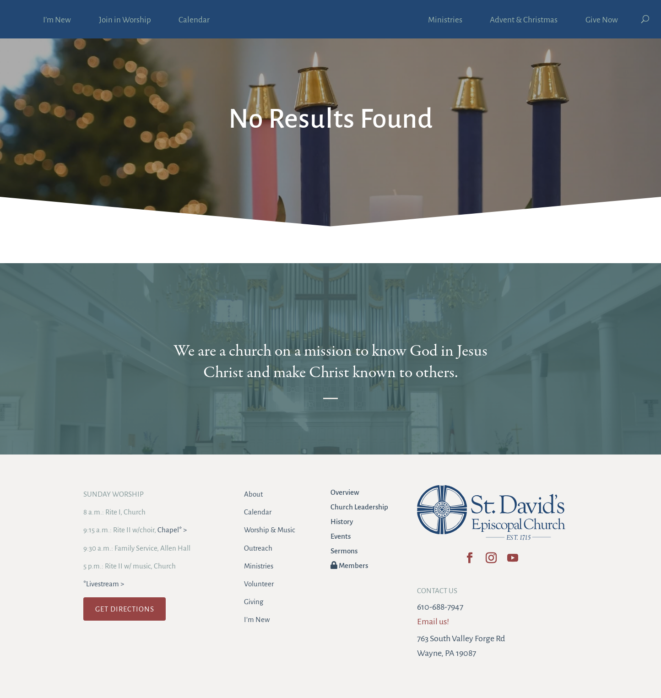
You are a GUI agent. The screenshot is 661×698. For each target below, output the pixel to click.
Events (340, 536)
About (253, 494)
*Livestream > (103, 584)
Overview (344, 492)
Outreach (258, 548)
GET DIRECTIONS (124, 609)
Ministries (445, 20)
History (341, 521)
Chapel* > (172, 530)
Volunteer (259, 584)
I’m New (57, 20)
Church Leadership (359, 507)
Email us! (433, 621)
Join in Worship (125, 20)
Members (349, 565)
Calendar (194, 20)
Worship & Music (269, 530)
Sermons (344, 551)
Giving (253, 602)
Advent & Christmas (524, 20)
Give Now (601, 20)
